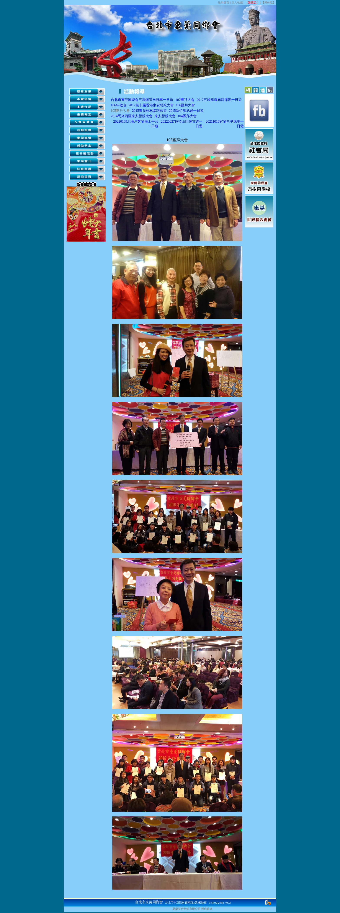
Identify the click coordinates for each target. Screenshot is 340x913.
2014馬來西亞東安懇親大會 (131, 116)
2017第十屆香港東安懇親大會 (151, 105)
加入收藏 (237, 2)
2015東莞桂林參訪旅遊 (149, 110)
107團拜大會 (185, 100)
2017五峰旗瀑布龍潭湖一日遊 (219, 100)
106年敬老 (118, 105)
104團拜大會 (187, 116)
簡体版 (268, 2)
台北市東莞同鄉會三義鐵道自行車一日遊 (142, 100)
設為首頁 (223, 2)
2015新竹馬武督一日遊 (186, 110)
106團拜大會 (185, 105)
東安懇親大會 (165, 116)
